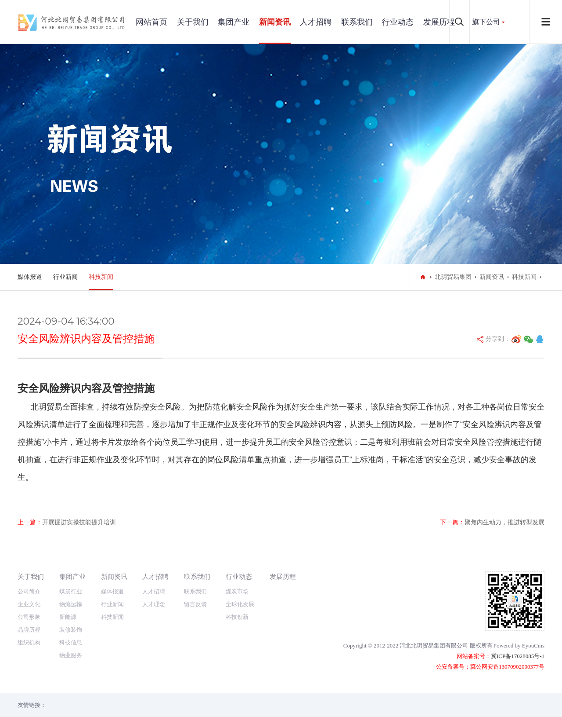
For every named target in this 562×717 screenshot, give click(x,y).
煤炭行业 (70, 591)
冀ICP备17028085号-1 (517, 656)
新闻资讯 (275, 22)
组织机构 (29, 642)
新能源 (67, 617)
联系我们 (357, 22)
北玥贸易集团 (453, 277)
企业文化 (29, 604)
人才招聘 (315, 22)
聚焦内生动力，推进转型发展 (504, 522)
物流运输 (70, 604)
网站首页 (151, 22)
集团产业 (233, 22)
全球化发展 (240, 604)
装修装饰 (70, 629)
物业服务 (70, 655)
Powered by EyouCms (519, 645)
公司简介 (29, 591)
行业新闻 (65, 277)
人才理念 (153, 604)
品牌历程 (29, 629)
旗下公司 (486, 22)
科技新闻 (101, 277)
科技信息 (70, 642)
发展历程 (439, 22)
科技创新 (237, 617)
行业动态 (398, 22)
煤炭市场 (237, 591)
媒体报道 (30, 277)
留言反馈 (195, 604)
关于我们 (193, 22)
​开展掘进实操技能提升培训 (79, 522)
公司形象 (29, 617)
